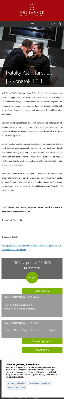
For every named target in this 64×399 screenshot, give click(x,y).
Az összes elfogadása (16, 383)
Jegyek (32, 277)
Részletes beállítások (16, 387)
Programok (42, 350)
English (52, 24)
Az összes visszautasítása (40, 383)
